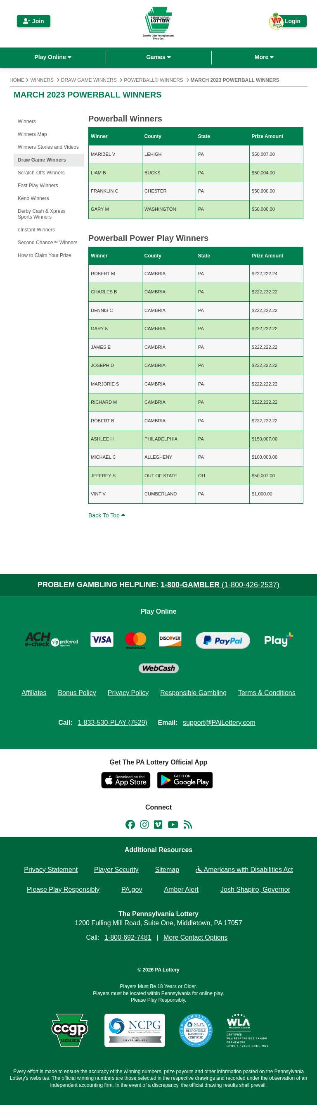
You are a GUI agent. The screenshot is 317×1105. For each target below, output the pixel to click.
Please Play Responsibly (63, 889)
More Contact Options (195, 937)
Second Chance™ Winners (48, 242)
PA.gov (131, 889)
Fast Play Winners (38, 185)
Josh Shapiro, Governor (255, 889)
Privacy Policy (128, 692)
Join (33, 21)
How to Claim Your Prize (44, 255)
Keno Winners (33, 198)
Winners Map (32, 134)
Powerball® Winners (153, 80)
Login (288, 22)
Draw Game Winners (89, 80)
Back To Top (107, 515)
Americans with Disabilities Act (244, 869)
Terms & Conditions (267, 692)
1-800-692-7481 (127, 937)
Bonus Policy (77, 692)
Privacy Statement (51, 869)
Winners (42, 80)
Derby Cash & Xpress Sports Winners (41, 214)
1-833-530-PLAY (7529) (112, 722)
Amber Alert (181, 889)
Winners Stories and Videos (48, 147)
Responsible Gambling (193, 692)
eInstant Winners (36, 230)
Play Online (52, 57)
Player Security (116, 869)
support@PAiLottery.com (219, 722)
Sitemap (167, 869)
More (264, 57)
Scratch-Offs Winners (41, 173)
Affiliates (33, 692)
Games (158, 57)
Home (16, 80)
